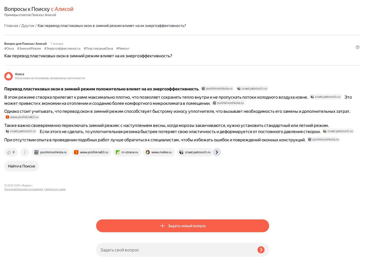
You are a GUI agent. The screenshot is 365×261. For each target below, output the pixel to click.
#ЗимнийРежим (121, 40)
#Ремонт (214, 40)
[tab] (103, 206)
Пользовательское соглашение (23, 251)
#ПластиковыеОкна (190, 40)
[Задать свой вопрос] (174, 250)
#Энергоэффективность (154, 40)
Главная (103, 12)
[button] (266, 49)
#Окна (101, 40)
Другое (119, 12)
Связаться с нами (15, 254)
